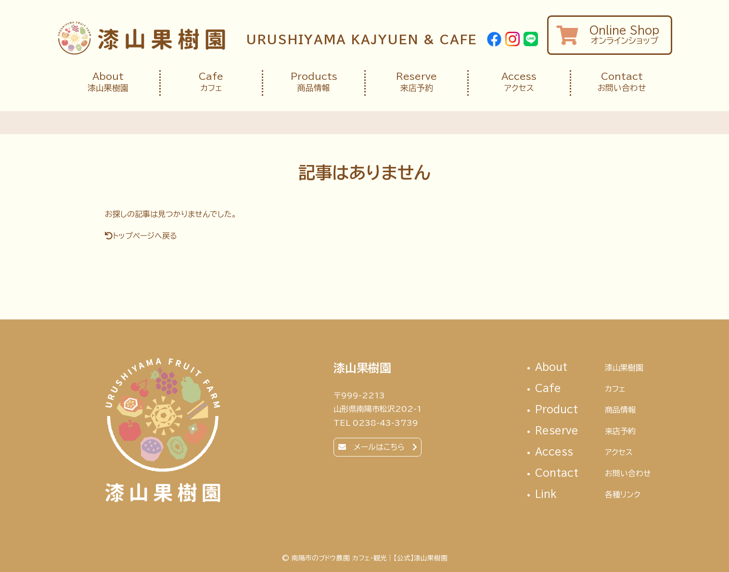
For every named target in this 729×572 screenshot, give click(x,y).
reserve (593, 431)
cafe (593, 389)
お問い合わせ (621, 82)
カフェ (211, 82)
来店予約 (416, 82)
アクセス (519, 82)
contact (593, 474)
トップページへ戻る (145, 236)
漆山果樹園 (108, 82)
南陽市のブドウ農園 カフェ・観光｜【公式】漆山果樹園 (141, 38)
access (593, 452)
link (593, 495)
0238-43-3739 (385, 423)
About (593, 368)
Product (593, 410)
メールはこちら (379, 447)
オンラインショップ (610, 35)
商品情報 (313, 82)
